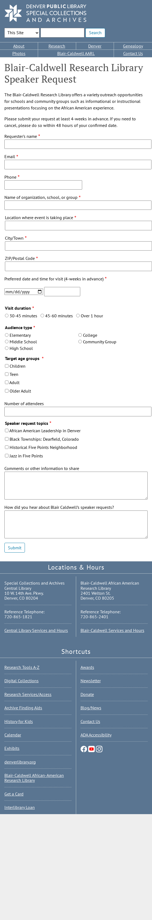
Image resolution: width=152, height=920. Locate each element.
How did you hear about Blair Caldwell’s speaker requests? (59, 507)
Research (56, 46)
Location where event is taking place (39, 217)
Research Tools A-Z (21, 667)
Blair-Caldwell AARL (76, 53)
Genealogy (133, 46)
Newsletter (91, 680)
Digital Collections (21, 680)
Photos (18, 53)
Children (17, 366)
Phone (10, 177)
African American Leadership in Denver (45, 430)
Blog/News (91, 707)
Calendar (12, 735)
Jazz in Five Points (26, 455)
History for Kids (18, 721)
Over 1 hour (92, 315)
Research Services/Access (27, 694)
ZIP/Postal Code (20, 258)
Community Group (99, 341)
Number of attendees (24, 403)
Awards (87, 667)
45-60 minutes (59, 315)
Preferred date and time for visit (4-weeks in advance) (54, 278)
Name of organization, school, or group (41, 197)
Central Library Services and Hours (36, 630)
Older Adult (20, 391)
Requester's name (20, 136)
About (18, 46)
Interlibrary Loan (19, 807)
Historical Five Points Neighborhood (43, 447)
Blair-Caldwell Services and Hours (112, 630)
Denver (94, 46)
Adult (14, 382)
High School (21, 348)
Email (9, 156)
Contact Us (133, 53)
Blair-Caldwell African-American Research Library (34, 778)
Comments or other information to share (41, 468)
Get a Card (14, 794)
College (90, 335)
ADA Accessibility (96, 735)
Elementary (20, 335)
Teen (14, 374)
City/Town (14, 238)
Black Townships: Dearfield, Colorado (44, 439)
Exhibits (11, 748)
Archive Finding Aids (23, 707)
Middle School (23, 341)
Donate (87, 694)
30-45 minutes (23, 315)
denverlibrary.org (20, 762)
